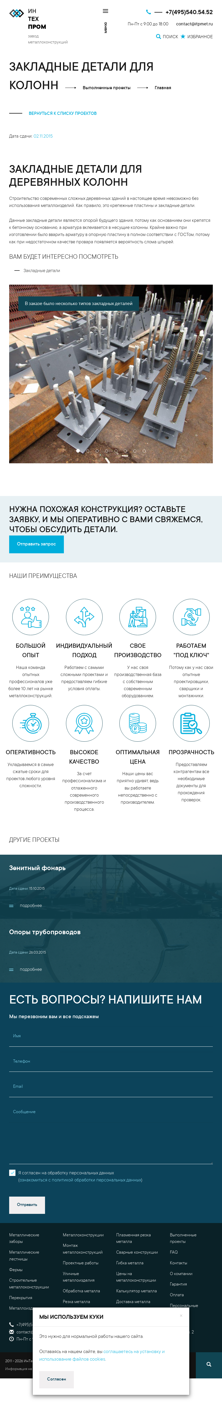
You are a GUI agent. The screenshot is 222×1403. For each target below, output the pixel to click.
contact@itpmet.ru (194, 24)
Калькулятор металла (136, 1291)
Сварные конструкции (137, 1252)
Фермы (16, 1270)
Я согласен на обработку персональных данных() (80, 1177)
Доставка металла (133, 1302)
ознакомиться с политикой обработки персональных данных (80, 1180)
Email (18, 1086)
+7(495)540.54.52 (189, 12)
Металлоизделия (25, 1308)
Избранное (130, 1339)
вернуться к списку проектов (53, 113)
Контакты (178, 1263)
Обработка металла (81, 1291)
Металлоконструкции (83, 1235)
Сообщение (24, 1112)
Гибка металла (129, 1263)
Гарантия (178, 1284)
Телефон (21, 1061)
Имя (17, 1036)
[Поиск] (209, 1365)
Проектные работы (80, 1263)
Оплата (177, 1295)
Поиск (125, 1325)
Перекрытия (20, 1298)
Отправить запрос (36, 544)
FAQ (174, 1252)
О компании (181, 1274)
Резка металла (76, 1302)
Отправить (27, 1205)
